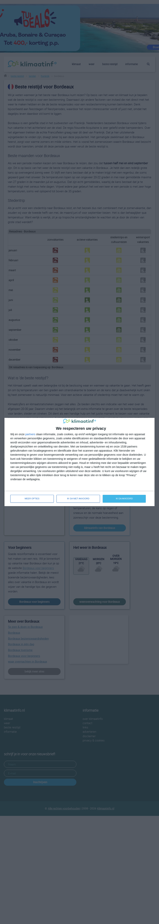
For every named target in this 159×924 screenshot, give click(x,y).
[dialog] (79, 462)
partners (30, 434)
